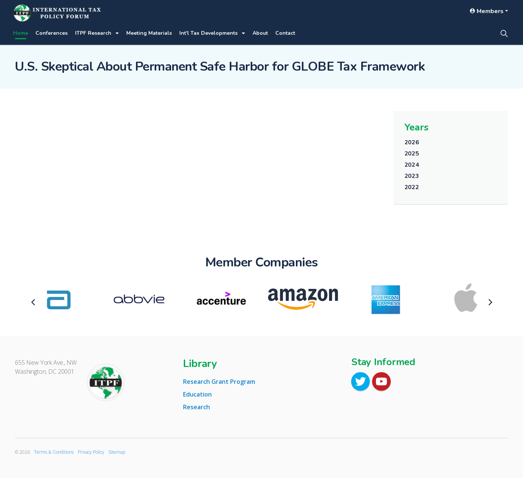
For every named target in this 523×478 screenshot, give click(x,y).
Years (416, 127)
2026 (412, 142)
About (260, 33)
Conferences (51, 33)
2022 (412, 187)
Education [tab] (197, 394)
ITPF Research (93, 33)
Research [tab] (196, 407)
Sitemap (116, 452)
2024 (412, 165)
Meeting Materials (149, 33)
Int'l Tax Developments (208, 33)
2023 (412, 176)
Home (20, 33)
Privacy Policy (91, 452)
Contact (285, 33)
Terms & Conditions (54, 452)
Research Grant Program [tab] (219, 381)
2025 (412, 153)
